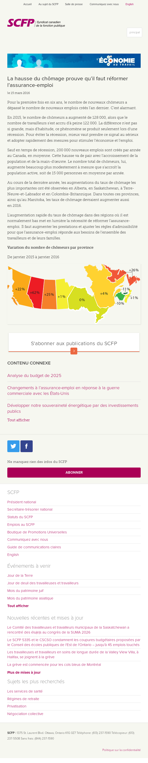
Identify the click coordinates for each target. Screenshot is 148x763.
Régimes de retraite (23, 699)
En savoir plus (73, 351)
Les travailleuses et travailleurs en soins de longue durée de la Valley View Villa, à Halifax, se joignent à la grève (72, 654)
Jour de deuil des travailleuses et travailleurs (43, 583)
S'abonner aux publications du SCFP (74, 343)
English (130, 4)
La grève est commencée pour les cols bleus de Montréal (54, 664)
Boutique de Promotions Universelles (37, 532)
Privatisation (16, 706)
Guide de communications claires (34, 547)
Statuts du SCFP (20, 517)
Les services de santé (25, 691)
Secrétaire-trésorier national (29, 509)
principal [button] (135, 33)
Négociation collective (25, 714)
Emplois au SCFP (21, 524)
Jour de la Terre (20, 575)
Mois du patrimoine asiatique (30, 598)
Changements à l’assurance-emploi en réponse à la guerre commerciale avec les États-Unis (63, 390)
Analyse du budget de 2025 (34, 375)
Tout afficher (18, 420)
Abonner (74, 472)
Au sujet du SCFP (48, 4)
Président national (21, 502)
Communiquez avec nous (104, 4)
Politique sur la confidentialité (121, 750)
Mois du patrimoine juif (25, 590)
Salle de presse (74, 4)
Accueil (27, 4)
